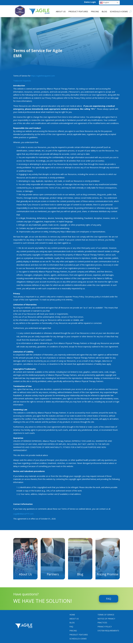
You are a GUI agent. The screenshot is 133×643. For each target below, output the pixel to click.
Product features (78, 12)
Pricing (95, 12)
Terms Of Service (106, 614)
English (104, 2)
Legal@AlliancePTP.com (23, 513)
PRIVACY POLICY (105, 626)
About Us (61, 12)
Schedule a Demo (119, 12)
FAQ (108, 598)
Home (72, 614)
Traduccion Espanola (22, 80)
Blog (104, 12)
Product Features (78, 634)
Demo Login (90, 2)
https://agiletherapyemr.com (43, 75)
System (108, 630)
